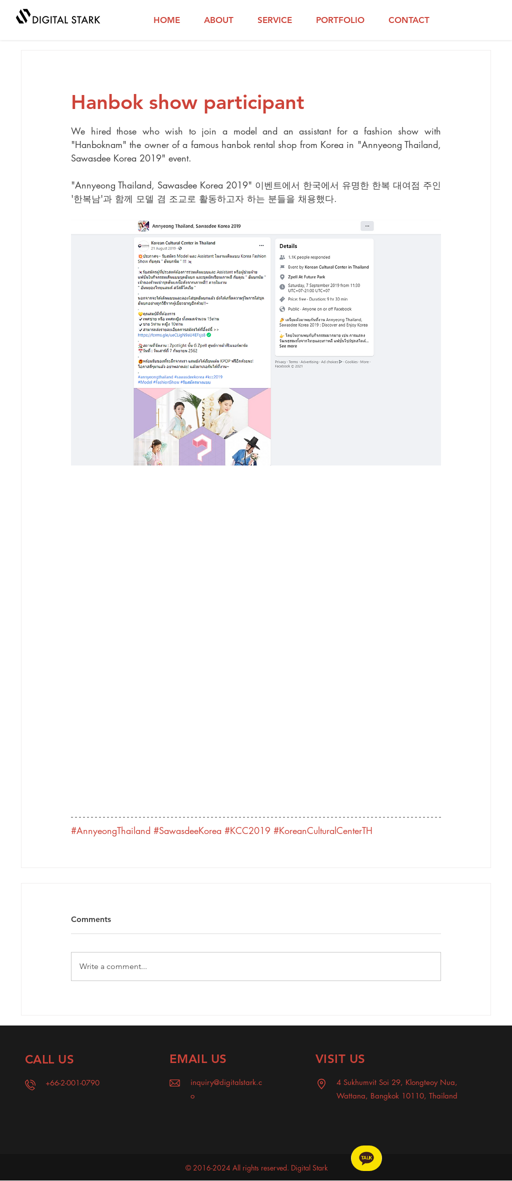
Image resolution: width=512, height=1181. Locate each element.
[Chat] (366, 1158)
